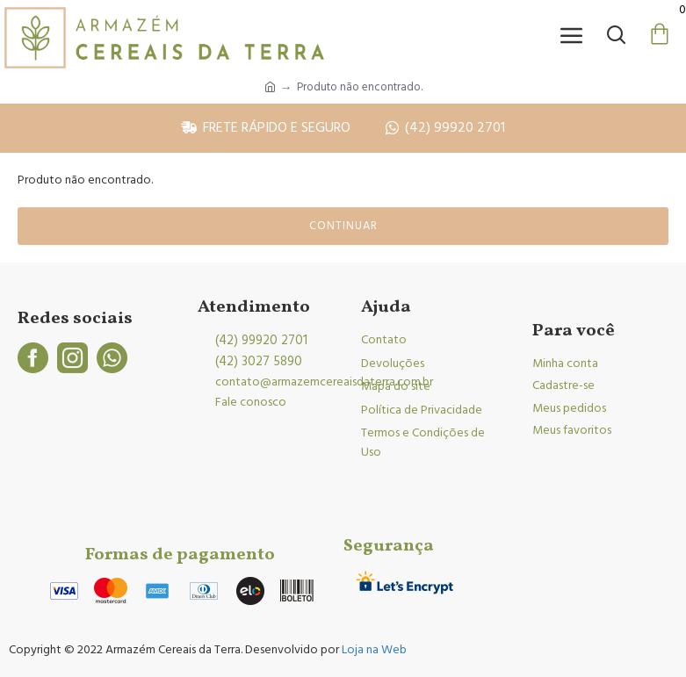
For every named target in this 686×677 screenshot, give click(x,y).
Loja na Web (373, 650)
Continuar (343, 226)
